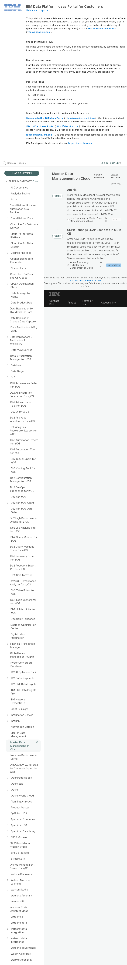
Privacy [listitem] (72, 302)
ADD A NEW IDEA (21, 173)
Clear (35, 181)
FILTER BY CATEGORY (19, 181)
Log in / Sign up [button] (111, 162)
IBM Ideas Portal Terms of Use (85, 280)
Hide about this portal (37, 10)
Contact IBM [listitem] (54, 302)
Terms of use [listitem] (87, 302)
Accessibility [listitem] (108, 302)
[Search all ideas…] (23, 163)
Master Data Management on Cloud (86, 219)
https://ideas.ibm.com (38, 32)
